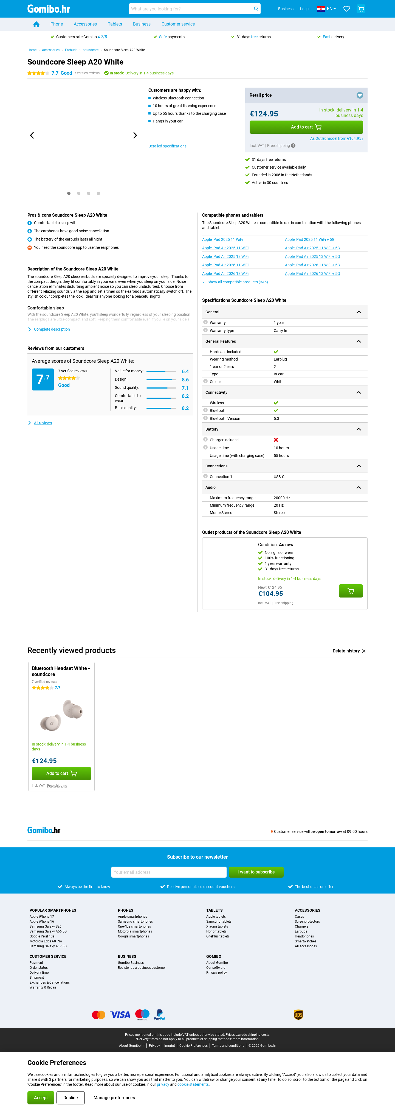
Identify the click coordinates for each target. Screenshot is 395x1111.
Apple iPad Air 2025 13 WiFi (225, 256)
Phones (125, 910)
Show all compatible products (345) (235, 282)
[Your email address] (169, 872)
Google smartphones (133, 936)
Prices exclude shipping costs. (248, 1035)
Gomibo (213, 956)
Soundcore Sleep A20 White (124, 50)
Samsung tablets (219, 921)
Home (31, 50)
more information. (246, 1039)
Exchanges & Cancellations (50, 982)
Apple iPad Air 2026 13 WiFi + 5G (312, 273)
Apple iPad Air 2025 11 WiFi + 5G (312, 248)
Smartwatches (305, 941)
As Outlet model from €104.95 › (336, 138)
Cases (299, 917)
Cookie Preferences (193, 1046)
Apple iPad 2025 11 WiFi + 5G (310, 239)
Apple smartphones (132, 917)
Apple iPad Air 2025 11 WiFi (225, 248)
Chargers (301, 926)
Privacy (154, 1046)
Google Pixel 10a (42, 936)
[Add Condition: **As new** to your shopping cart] (351, 591)
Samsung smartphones (135, 921)
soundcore (90, 50)
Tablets (115, 24)
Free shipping (283, 603)
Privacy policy (216, 973)
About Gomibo (217, 963)
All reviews (39, 423)
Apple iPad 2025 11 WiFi (222, 239)
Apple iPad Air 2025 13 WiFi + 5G (312, 256)
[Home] (36, 24)
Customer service (178, 24)
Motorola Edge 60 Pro (46, 941)
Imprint (169, 1046)
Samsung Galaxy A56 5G (48, 931)
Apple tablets (216, 917)
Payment (36, 963)
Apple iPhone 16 (42, 921)
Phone (56, 24)
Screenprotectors (307, 921)
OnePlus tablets (218, 936)
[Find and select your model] (195, 8)
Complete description (48, 329)
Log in (305, 9)
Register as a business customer (142, 968)
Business (142, 24)
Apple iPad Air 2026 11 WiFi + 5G (312, 265)
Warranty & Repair (43, 987)
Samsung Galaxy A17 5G (48, 946)
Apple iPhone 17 (42, 917)
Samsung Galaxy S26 (45, 926)
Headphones (304, 936)
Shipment (37, 977)
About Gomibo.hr (132, 1046)
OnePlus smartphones (134, 926)
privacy (163, 1084)
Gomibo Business (131, 963)
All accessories (306, 946)
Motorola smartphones (135, 931)
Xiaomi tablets (217, 926)
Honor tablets (216, 931)
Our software (215, 968)
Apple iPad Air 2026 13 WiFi (225, 273)
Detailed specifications (167, 146)
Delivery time (39, 973)
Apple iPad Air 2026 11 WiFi (225, 265)
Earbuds (71, 50)
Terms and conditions (228, 1046)
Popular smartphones (53, 910)
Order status (39, 968)
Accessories (85, 24)
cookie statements (193, 1084)
